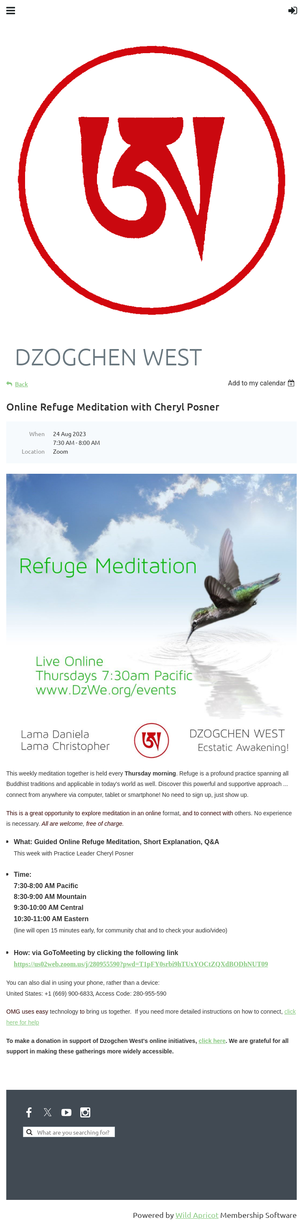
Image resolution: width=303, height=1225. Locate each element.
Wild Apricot (197, 1214)
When (37, 433)
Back (21, 384)
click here (212, 1041)
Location (33, 451)
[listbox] (262, 383)
